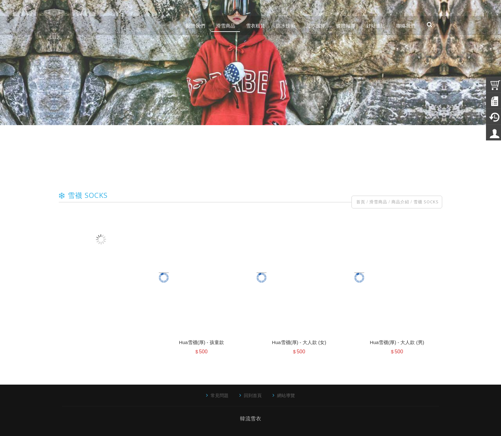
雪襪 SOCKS (426, 202)
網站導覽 (286, 395)
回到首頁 (253, 395)
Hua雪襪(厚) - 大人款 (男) (397, 342)
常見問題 (219, 395)
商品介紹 (400, 202)
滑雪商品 (378, 202)
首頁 (360, 202)
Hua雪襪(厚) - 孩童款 (201, 342)
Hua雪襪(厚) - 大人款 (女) (299, 342)
